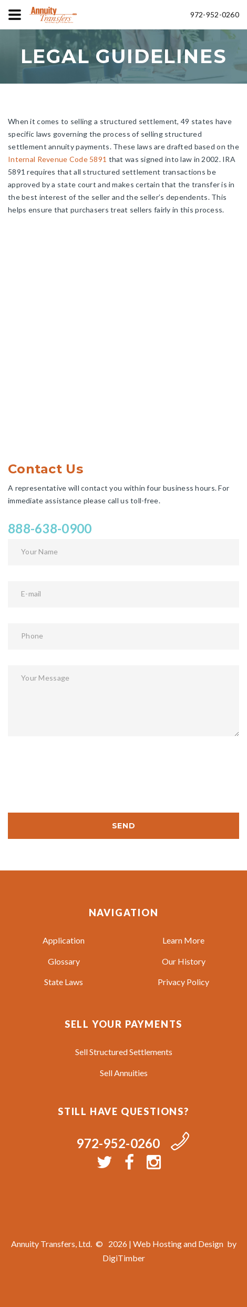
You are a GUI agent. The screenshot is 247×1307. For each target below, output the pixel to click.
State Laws (63, 982)
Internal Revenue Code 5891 (57, 159)
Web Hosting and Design (178, 1244)
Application (64, 940)
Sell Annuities (124, 1073)
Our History (183, 961)
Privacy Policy (183, 982)
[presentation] (88, 772)
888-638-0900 (49, 528)
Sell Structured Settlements (123, 1052)
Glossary (64, 961)
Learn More (183, 940)
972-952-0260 (214, 14)
